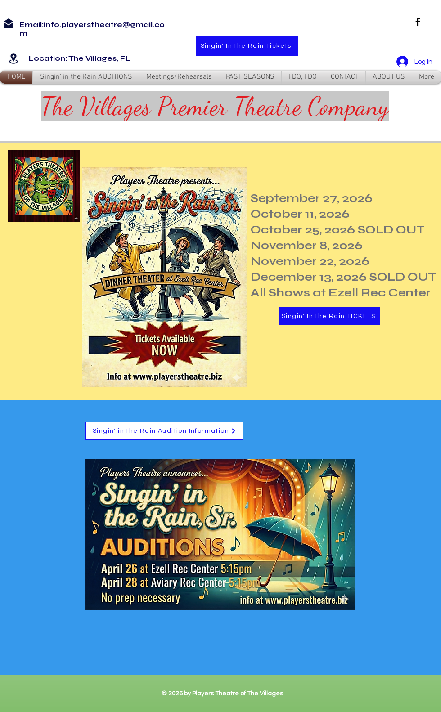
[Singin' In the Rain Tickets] (247, 46)
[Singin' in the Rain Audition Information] (164, 431)
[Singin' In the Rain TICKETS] (329, 316)
